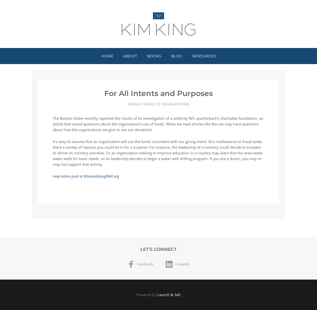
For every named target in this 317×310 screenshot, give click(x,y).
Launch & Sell (168, 294)
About (130, 56)
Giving (134, 104)
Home (107, 56)
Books (154, 56)
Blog (176, 56)
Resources (204, 56)
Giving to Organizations (166, 104)
